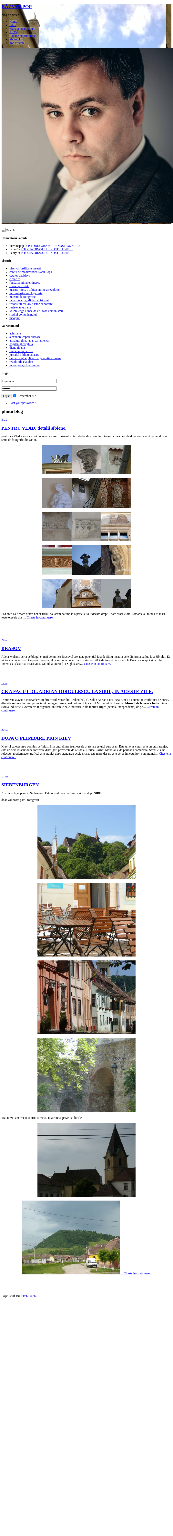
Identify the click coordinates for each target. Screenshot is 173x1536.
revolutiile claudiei (21, 361)
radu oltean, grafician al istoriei (29, 300)
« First (23, 1295)
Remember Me (24, 395)
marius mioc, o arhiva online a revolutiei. (35, 289)
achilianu (15, 333)
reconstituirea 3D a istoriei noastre (31, 304)
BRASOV (11, 648)
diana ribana (17, 347)
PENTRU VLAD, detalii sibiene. (33, 428)
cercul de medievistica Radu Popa (30, 272)
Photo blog (16, 39)
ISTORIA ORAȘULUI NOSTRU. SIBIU (54, 245)
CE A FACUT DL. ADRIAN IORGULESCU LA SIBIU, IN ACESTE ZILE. (77, 691)
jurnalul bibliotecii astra (24, 354)
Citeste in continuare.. (40, 617)
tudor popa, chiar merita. (24, 365)
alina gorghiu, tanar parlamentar (29, 340)
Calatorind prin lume (22, 35)
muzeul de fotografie (22, 296)
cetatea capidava (19, 275)
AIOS (13, 32)
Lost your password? (22, 403)
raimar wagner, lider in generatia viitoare (35, 358)
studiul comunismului (23, 314)
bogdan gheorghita (21, 344)
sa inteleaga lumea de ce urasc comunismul (36, 311)
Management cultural (22, 28)
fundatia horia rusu (21, 351)
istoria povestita (19, 286)
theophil (14, 318)
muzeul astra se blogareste (25, 293)
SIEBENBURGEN (20, 784)
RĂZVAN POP (17, 6)
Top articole (17, 43)
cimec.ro (14, 279)
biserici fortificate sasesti (25, 268)
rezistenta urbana (20, 307)
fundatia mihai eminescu (24, 282)
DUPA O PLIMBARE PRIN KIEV (36, 738)
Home (13, 21)
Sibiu (12, 25)
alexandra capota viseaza (25, 337)
